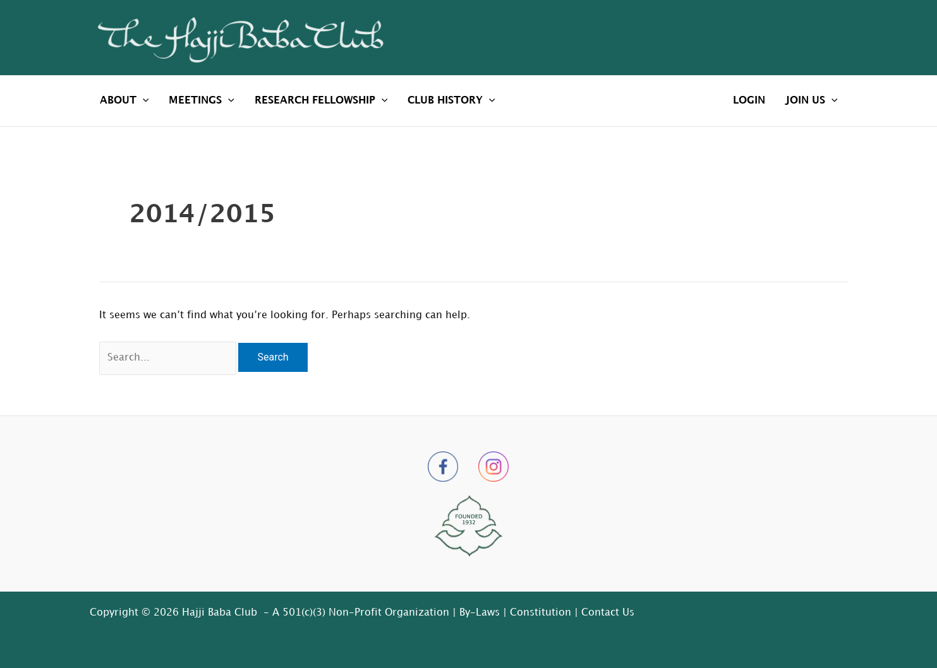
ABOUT (124, 101)
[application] (142, 101)
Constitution (540, 612)
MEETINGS (201, 101)
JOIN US (811, 101)
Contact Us (607, 612)
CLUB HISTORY (451, 101)
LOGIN (749, 100)
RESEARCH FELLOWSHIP (321, 101)
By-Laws (479, 612)
